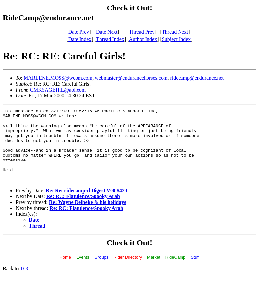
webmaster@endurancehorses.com (131, 78)
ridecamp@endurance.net (197, 78)
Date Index (80, 39)
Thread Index (110, 39)
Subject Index (176, 39)
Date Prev (78, 32)
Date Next (106, 32)
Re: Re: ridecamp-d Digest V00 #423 (86, 204)
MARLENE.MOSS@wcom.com (58, 78)
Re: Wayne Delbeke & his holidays (87, 216)
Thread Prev (142, 32)
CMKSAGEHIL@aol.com (58, 90)
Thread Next (175, 32)
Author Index (143, 39)
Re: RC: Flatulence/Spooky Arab (83, 210)
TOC (25, 282)
